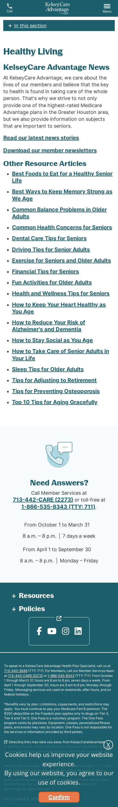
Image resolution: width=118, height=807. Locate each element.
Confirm (59, 797)
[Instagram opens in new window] (65, 631)
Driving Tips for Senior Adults (51, 249)
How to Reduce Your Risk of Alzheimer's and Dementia (48, 326)
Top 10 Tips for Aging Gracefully (55, 402)
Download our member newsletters (50, 150)
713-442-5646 (15, 671)
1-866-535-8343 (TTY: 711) (58, 506)
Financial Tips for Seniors (45, 271)
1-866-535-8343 (61, 676)
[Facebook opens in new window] (39, 631)
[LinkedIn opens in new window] (78, 631)
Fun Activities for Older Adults (52, 282)
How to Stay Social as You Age (52, 340)
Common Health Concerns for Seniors (62, 227)
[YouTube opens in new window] (52, 631)
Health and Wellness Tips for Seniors (61, 293)
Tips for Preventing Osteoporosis (56, 391)
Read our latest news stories (41, 137)
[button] (107, 9)
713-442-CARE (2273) (43, 499)
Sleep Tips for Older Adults (48, 369)
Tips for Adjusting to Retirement (54, 380)
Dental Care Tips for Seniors (49, 238)
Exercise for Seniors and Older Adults (61, 260)
